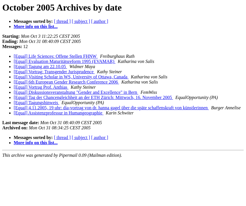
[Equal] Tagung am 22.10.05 (40, 66)
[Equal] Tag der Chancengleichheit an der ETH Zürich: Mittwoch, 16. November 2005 (93, 97)
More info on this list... (36, 26)
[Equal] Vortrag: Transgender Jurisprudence (54, 71)
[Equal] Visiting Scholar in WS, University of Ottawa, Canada (71, 76)
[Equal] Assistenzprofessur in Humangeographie (59, 112)
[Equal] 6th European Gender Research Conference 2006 (66, 82)
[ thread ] (62, 21)
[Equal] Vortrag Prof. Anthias (41, 87)
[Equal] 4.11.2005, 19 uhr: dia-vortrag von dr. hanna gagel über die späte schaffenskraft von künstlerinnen (111, 107)
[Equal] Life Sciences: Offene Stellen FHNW (56, 56)
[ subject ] (81, 21)
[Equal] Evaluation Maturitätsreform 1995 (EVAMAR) (65, 61)
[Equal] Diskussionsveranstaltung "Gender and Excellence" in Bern (76, 92)
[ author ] (99, 21)
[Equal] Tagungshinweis (36, 102)
